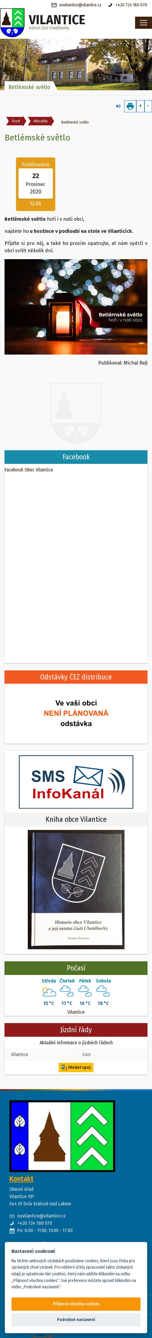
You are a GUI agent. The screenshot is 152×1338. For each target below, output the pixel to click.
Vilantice (76, 1012)
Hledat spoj (76, 1068)
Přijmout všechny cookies (76, 1304)
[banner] (57, 23)
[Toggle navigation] (143, 23)
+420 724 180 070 (127, 5)
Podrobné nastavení (76, 1319)
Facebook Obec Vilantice (29, 470)
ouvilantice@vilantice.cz (76, 5)
